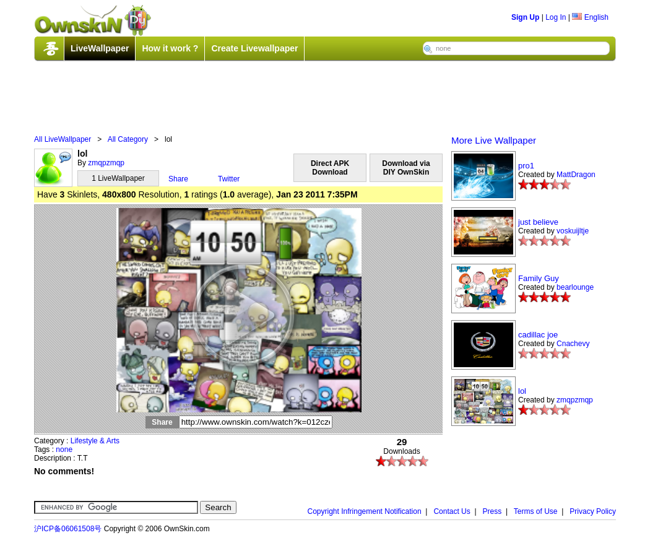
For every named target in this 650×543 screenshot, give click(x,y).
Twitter (229, 179)
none (64, 449)
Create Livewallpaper (254, 48)
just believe (538, 222)
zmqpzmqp (106, 163)
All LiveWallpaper (62, 139)
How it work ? (170, 48)
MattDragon (576, 174)
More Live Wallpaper (493, 140)
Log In (555, 17)
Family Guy (538, 278)
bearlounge (575, 287)
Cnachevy (573, 343)
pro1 (526, 165)
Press (492, 511)
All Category (128, 139)
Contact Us (451, 511)
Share (178, 179)
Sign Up (525, 17)
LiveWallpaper (100, 48)
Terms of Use (536, 511)
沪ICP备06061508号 (68, 528)
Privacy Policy (593, 511)
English (590, 17)
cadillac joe (538, 334)
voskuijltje (573, 231)
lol (522, 391)
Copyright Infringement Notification (365, 511)
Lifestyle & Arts (95, 441)
